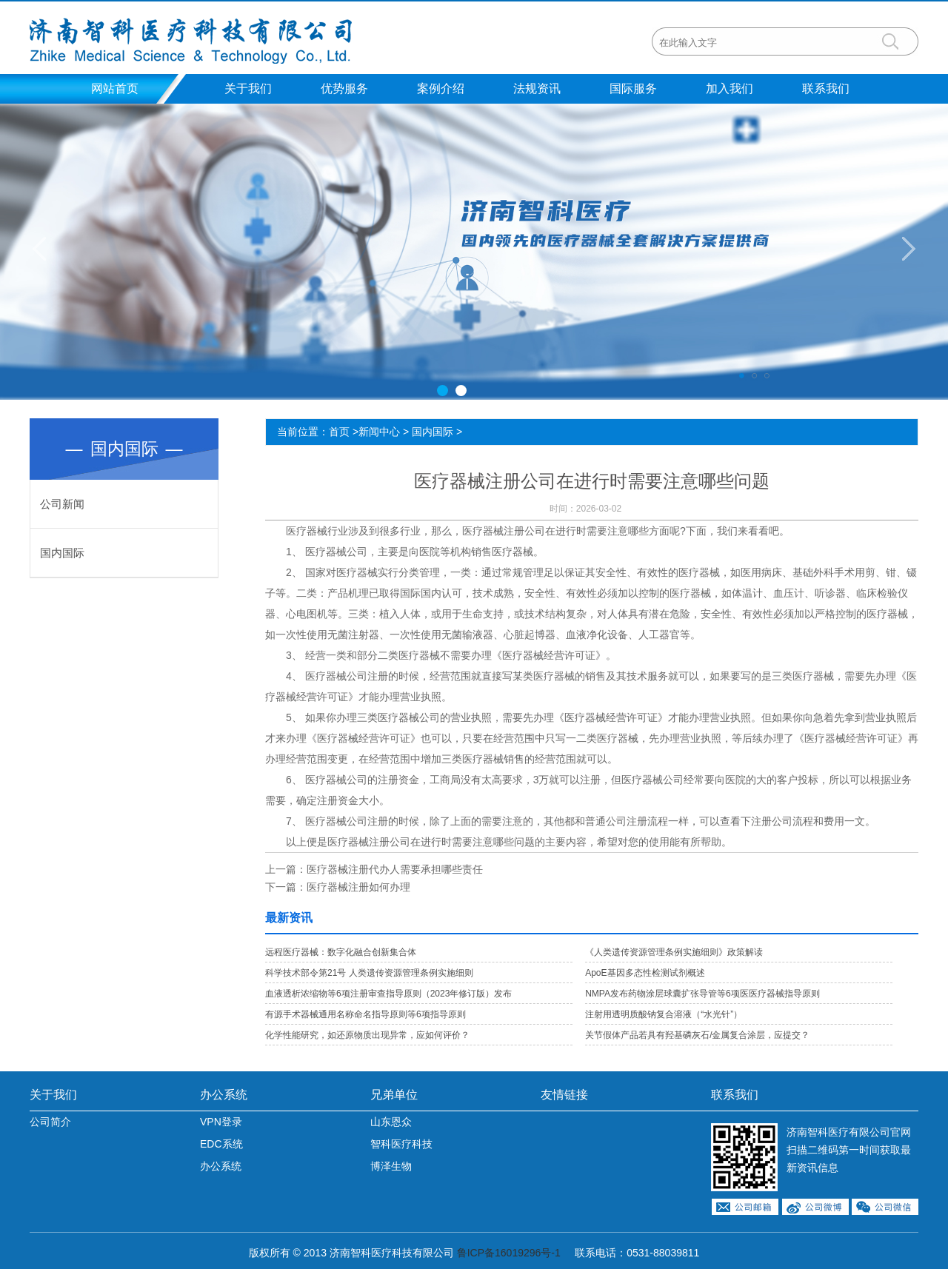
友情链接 (564, 1094)
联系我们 (825, 88)
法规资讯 (537, 88)
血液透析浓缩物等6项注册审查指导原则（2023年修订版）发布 (388, 993)
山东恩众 (391, 1122)
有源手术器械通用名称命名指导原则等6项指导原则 (365, 1014)
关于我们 (248, 88)
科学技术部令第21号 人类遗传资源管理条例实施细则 (369, 973)
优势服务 (344, 88)
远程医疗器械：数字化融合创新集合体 (340, 952)
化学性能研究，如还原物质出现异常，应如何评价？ (367, 1035)
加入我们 (729, 88)
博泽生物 (391, 1166)
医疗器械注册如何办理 (358, 887)
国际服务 (633, 88)
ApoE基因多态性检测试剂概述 (644, 973)
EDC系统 (221, 1144)
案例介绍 (440, 88)
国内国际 (62, 552)
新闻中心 (379, 432)
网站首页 (114, 88)
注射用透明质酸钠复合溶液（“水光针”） (663, 1014)
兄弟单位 (394, 1094)
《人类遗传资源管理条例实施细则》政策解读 (674, 952)
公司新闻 (62, 504)
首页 (339, 432)
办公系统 (223, 1094)
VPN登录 (221, 1122)
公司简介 (50, 1122)
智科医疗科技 (401, 1144)
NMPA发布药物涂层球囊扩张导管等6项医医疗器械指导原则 (702, 993)
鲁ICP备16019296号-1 (509, 1253)
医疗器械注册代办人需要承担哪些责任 (395, 869)
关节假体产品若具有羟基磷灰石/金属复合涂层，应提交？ (697, 1035)
